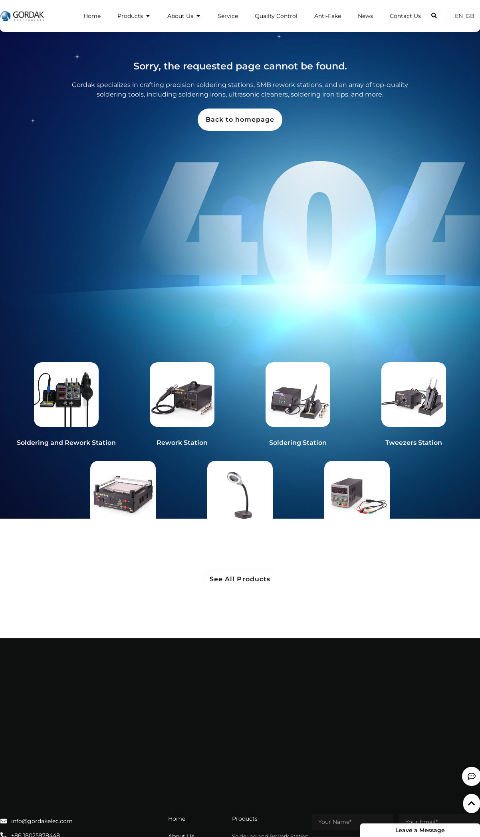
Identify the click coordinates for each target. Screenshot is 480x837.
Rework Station (182, 442)
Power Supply (357, 542)
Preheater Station (123, 542)
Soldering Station (298, 442)
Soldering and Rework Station (66, 442)
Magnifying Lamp (240, 542)
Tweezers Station (413, 442)
